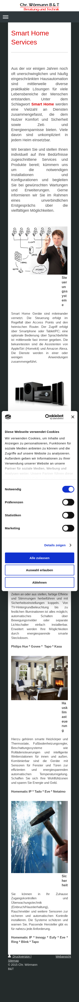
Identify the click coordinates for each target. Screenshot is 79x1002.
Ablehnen (39, 582)
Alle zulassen (39, 557)
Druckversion (19, 956)
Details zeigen (55, 545)
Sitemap (13, 960)
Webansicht (63, 956)
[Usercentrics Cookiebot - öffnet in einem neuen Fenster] (47, 417)
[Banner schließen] (72, 416)
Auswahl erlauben (39, 570)
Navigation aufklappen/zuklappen (39, 16)
